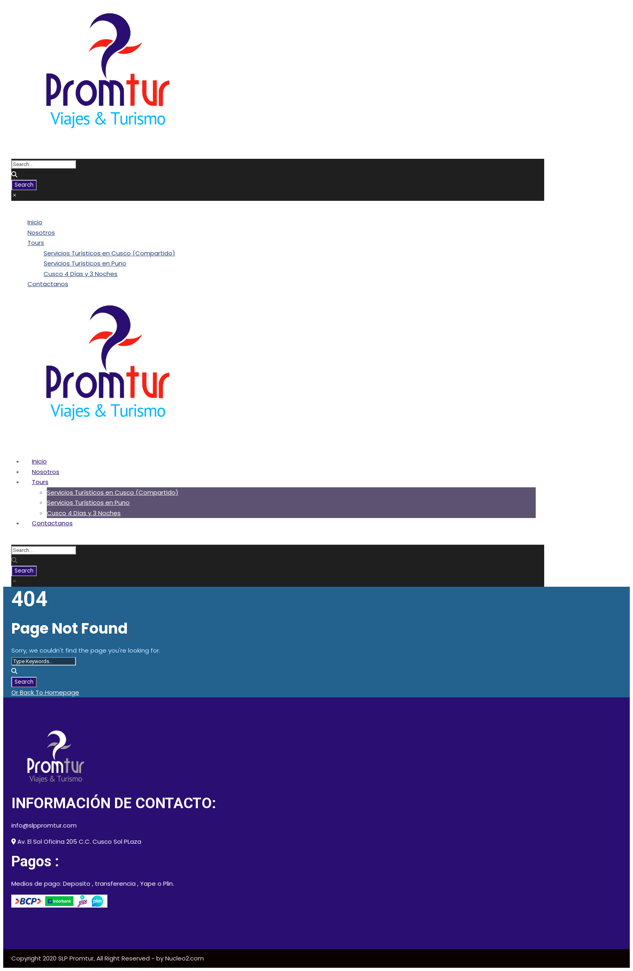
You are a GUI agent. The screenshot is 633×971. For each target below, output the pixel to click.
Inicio (34, 222)
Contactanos (47, 284)
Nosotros (41, 232)
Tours (35, 242)
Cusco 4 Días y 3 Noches (80, 274)
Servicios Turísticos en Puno (85, 263)
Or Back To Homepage (45, 692)
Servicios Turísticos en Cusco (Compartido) (109, 253)
